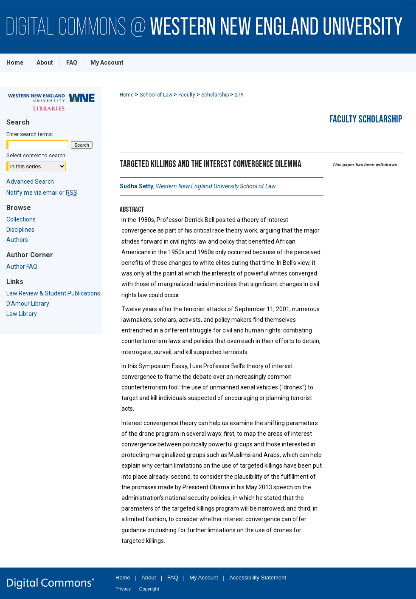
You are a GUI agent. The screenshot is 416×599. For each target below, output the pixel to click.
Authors (17, 239)
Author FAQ (21, 266)
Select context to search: (36, 155)
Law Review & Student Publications (53, 293)
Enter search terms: (29, 134)
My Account (204, 577)
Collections (21, 219)
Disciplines (20, 229)
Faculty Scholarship (365, 119)
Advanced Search (30, 181)
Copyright (149, 588)
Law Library (21, 313)
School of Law (156, 95)
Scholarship (215, 95)
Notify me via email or (41, 192)
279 (239, 95)
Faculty (186, 95)
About (148, 577)
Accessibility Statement (257, 577)
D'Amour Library (27, 303)
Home (127, 95)
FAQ (172, 577)
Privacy (123, 588)
